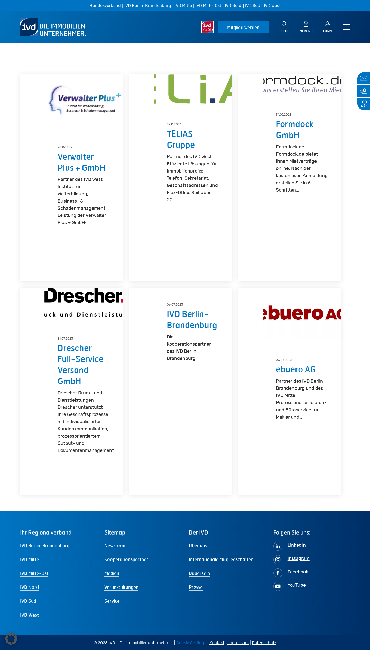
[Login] (330, 27)
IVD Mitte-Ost (208, 6)
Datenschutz (264, 643)
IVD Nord (233, 6)
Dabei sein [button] (199, 573)
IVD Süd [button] (28, 601)
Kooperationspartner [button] (126, 559)
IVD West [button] (29, 615)
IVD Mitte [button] (29, 559)
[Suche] (284, 27)
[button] (346, 27)
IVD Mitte (183, 6)
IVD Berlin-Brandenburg (147, 6)
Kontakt (216, 643)
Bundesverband (105, 6)
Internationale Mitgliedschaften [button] (221, 559)
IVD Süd (252, 6)
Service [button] (112, 601)
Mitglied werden (243, 27)
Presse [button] (196, 587)
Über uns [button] (198, 545)
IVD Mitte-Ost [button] (34, 573)
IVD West (272, 6)
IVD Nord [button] (29, 587)
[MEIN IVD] (309, 27)
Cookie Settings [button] (191, 643)
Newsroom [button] (115, 545)
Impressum (238, 643)
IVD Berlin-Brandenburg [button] (44, 545)
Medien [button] (111, 573)
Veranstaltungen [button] (121, 587)
